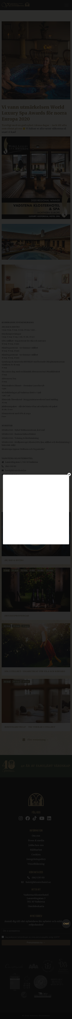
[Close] (69, 474)
